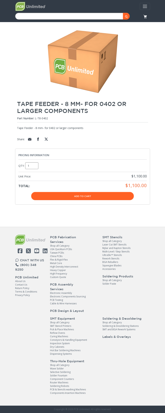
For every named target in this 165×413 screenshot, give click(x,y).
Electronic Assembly (61, 293)
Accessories (109, 269)
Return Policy (22, 288)
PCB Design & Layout (67, 310)
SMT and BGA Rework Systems (118, 329)
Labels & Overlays (116, 336)
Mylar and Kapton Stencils (116, 248)
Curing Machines (59, 336)
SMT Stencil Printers (60, 326)
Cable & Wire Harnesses (63, 303)
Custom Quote (58, 277)
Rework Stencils (110, 258)
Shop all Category (59, 245)
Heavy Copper (58, 270)
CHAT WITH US (29, 260)
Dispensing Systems (61, 353)
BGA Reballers (110, 262)
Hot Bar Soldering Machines (65, 350)
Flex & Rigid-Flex (59, 259)
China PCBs (56, 256)
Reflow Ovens (57, 333)
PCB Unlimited (26, 277)
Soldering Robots (59, 386)
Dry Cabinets (57, 346)
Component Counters (62, 379)
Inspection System (60, 343)
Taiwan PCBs (57, 252)
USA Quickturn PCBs (61, 249)
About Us (20, 281)
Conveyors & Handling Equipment (68, 340)
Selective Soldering (60, 372)
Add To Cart (82, 196)
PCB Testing (56, 300)
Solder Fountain (58, 375)
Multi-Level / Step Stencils (116, 251)
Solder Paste (109, 283)
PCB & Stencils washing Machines (68, 389)
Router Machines (59, 382)
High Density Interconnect (64, 266)
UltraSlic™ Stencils (112, 255)
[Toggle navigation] (145, 6)
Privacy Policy (22, 295)
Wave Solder (57, 368)
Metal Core (56, 263)
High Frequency (58, 273)
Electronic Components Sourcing (68, 296)
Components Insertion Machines (68, 393)
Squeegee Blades (111, 265)
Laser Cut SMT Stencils (114, 244)
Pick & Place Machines (62, 329)
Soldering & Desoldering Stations (120, 326)
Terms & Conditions (26, 291)
